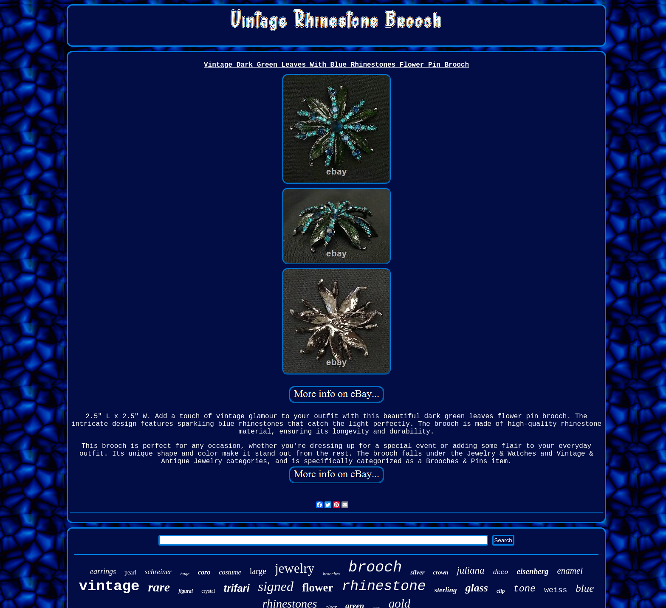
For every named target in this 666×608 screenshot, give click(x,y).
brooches (331, 573)
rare (159, 587)
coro (204, 572)
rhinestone (384, 586)
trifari (236, 588)
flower (317, 587)
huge (184, 573)
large (258, 571)
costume (230, 572)
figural (185, 591)
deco (500, 572)
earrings (103, 571)
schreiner (158, 572)
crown (441, 572)
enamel (570, 571)
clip (501, 591)
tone (524, 589)
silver (417, 572)
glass (476, 588)
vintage (109, 586)
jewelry (294, 568)
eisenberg (532, 571)
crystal (208, 591)
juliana (470, 570)
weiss (555, 590)
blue (585, 588)
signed (276, 586)
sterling (446, 590)
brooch (375, 567)
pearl (130, 572)
